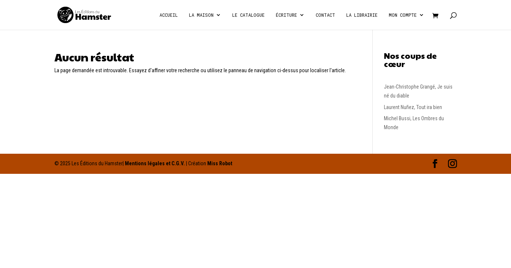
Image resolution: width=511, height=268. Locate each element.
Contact (325, 15)
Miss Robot (219, 163)
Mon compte (403, 15)
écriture (286, 15)
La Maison (201, 15)
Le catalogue (248, 15)
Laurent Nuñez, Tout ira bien (413, 107)
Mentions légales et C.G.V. (155, 163)
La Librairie (362, 15)
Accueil (169, 15)
